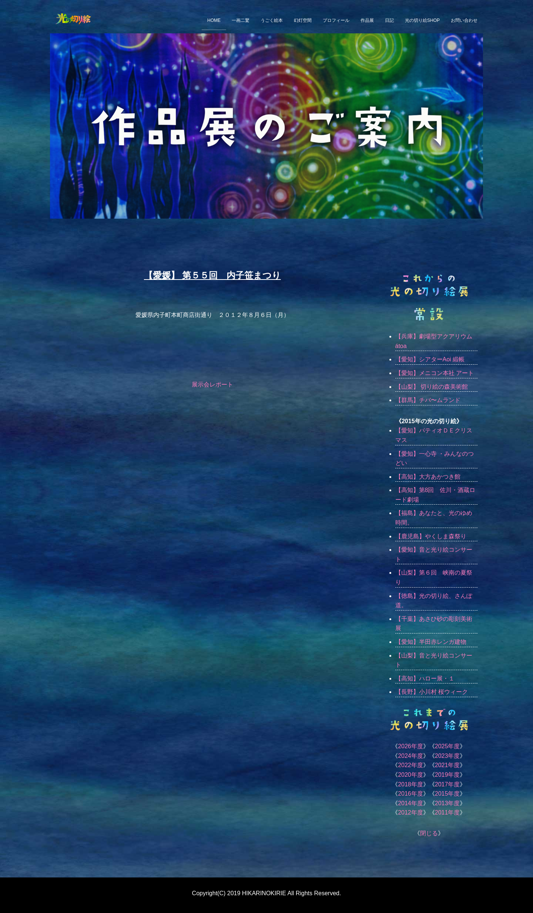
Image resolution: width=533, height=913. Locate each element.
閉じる (429, 833)
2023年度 (447, 756)
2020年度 (410, 775)
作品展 (367, 20)
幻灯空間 (303, 20)
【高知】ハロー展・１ (425, 678)
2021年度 (447, 765)
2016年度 (410, 793)
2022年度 (410, 765)
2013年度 (447, 803)
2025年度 (447, 746)
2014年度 (410, 803)
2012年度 (410, 812)
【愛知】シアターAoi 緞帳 (430, 359)
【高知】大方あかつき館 (427, 477)
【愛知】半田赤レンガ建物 (430, 642)
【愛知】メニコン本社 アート (434, 373)
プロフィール (336, 20)
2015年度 (447, 793)
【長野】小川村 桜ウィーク (431, 692)
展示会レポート (212, 384)
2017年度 (447, 784)
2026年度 (410, 746)
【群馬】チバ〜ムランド (427, 400)
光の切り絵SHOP (422, 20)
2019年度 (447, 775)
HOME (214, 20)
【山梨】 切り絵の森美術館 (431, 387)
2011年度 (447, 812)
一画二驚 (240, 20)
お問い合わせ (464, 20)
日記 (389, 20)
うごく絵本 (272, 20)
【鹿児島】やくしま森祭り (430, 536)
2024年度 (410, 756)
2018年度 (410, 784)
